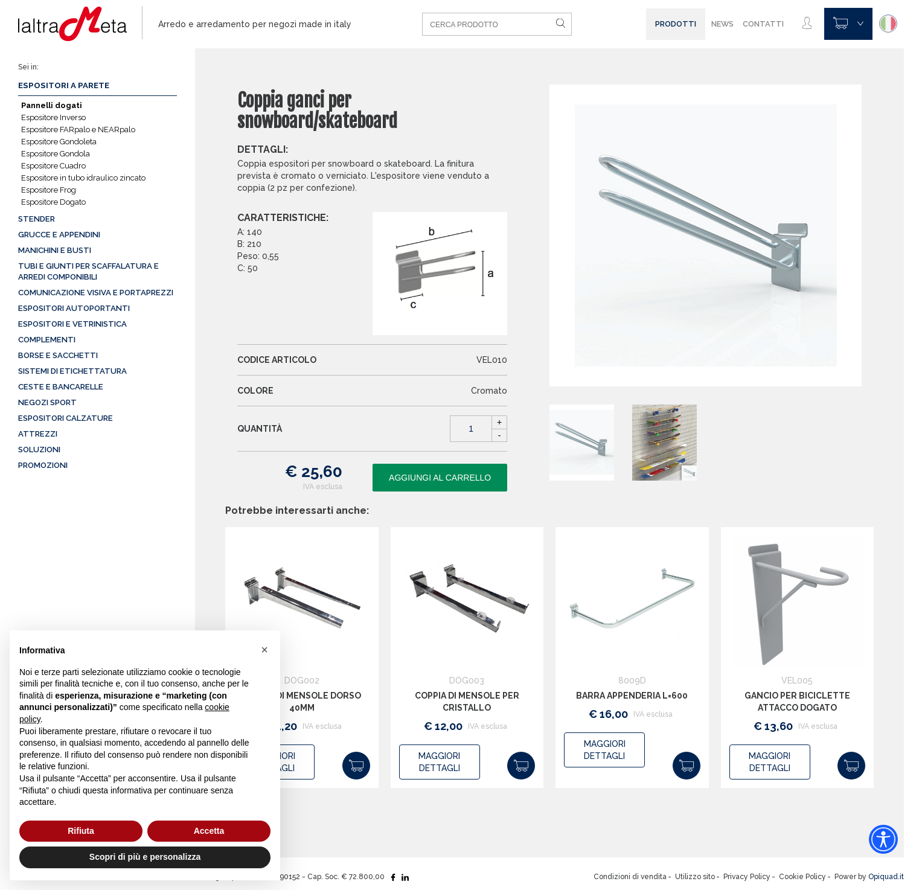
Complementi (46, 339)
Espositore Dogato (53, 201)
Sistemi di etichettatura (72, 371)
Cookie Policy (802, 876)
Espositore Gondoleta (59, 141)
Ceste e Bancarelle (60, 386)
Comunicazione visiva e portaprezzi (95, 292)
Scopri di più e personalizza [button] (144, 857)
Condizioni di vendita (630, 876)
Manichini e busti (54, 250)
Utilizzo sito (695, 876)
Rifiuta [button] (81, 831)
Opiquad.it (886, 876)
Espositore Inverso (53, 117)
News (722, 23)
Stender (36, 218)
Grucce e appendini (59, 234)
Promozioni (43, 465)
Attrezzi (37, 433)
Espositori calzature (65, 418)
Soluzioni (39, 449)
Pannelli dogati (51, 105)
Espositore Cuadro (53, 165)
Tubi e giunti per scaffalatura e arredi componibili (88, 271)
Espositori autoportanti (74, 308)
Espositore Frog (48, 189)
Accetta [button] (209, 831)
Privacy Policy (746, 876)
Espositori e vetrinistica (72, 323)
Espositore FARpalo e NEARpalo (78, 129)
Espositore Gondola (55, 153)
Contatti (763, 23)
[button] (264, 649)
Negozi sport (47, 402)
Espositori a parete (63, 85)
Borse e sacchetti (58, 355)
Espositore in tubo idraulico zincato (83, 177)
